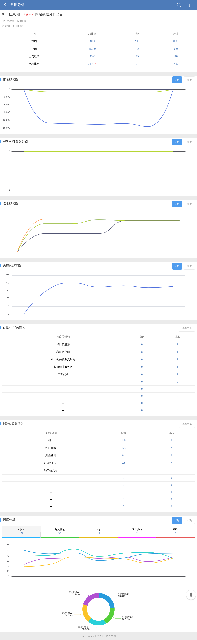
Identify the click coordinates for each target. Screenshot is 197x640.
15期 (189, 79)
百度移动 (60, 531)
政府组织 (8, 20)
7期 (177, 79)
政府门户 (22, 20)
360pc (98, 531)
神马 (175, 531)
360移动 (137, 531)
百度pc (21, 531)
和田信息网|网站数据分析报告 (32, 14)
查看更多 (187, 328)
